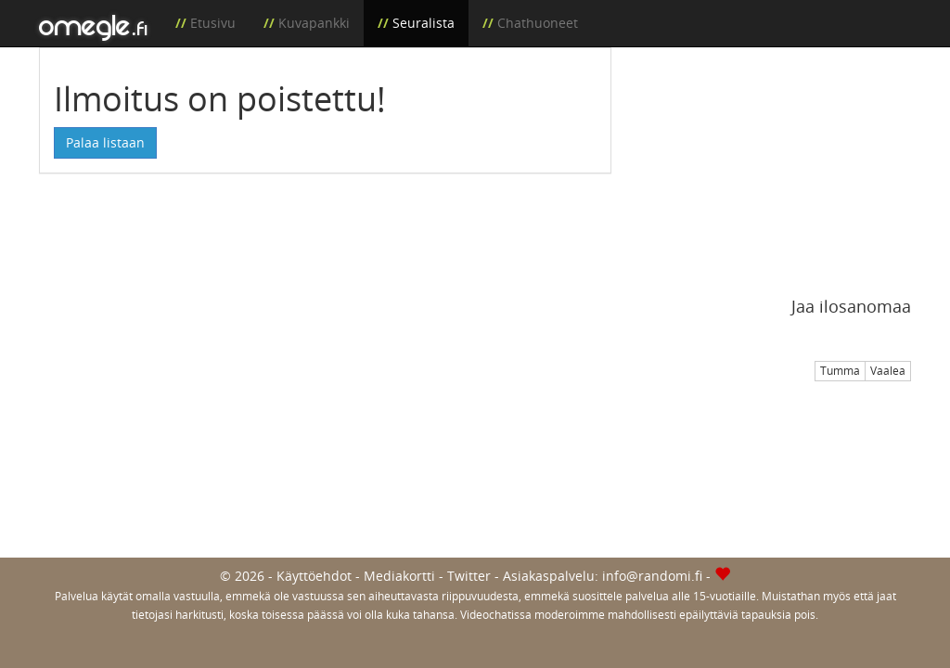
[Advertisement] (775, 163)
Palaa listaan (105, 142)
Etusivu (213, 23)
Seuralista (423, 23)
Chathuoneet (537, 23)
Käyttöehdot (314, 575)
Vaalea (887, 371)
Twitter (469, 575)
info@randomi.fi (652, 575)
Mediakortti (399, 575)
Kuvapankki (314, 23)
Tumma (840, 371)
